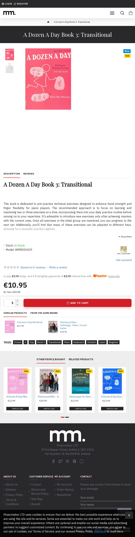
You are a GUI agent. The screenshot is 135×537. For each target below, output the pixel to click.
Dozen (17, 342)
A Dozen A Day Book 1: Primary (113, 396)
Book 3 (41, 342)
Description (12, 173)
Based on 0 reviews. (33, 267)
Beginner (113, 342)
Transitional (54, 342)
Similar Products (15, 313)
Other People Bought (51, 359)
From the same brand (44, 313)
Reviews (28, 173)
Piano (67, 342)
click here (100, 531)
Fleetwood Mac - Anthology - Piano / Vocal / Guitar (73, 325)
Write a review (58, 267)
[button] (63, 417)
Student (91, 342)
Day (32, 342)
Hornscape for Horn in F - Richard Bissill (81, 396)
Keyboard (78, 342)
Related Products (81, 359)
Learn (102, 342)
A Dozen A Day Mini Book (30, 322)
